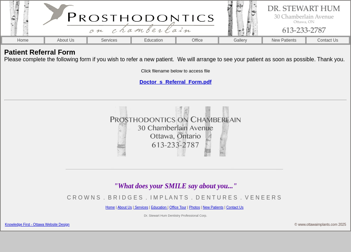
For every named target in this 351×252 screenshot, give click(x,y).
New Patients (284, 40)
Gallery (240, 40)
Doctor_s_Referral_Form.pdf (175, 82)
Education (153, 40)
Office (197, 40)
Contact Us (327, 40)
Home (22, 40)
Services (109, 40)
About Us (65, 40)
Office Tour (178, 207)
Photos (194, 207)
